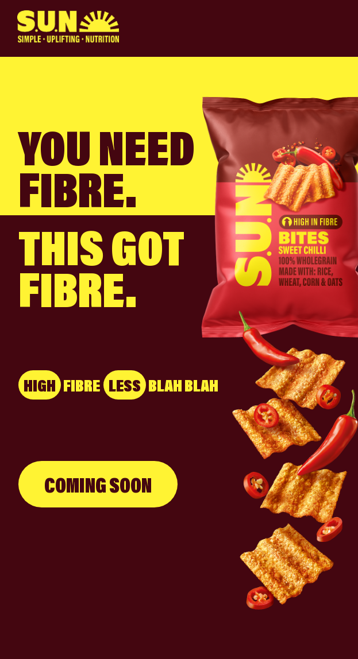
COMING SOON (98, 484)
